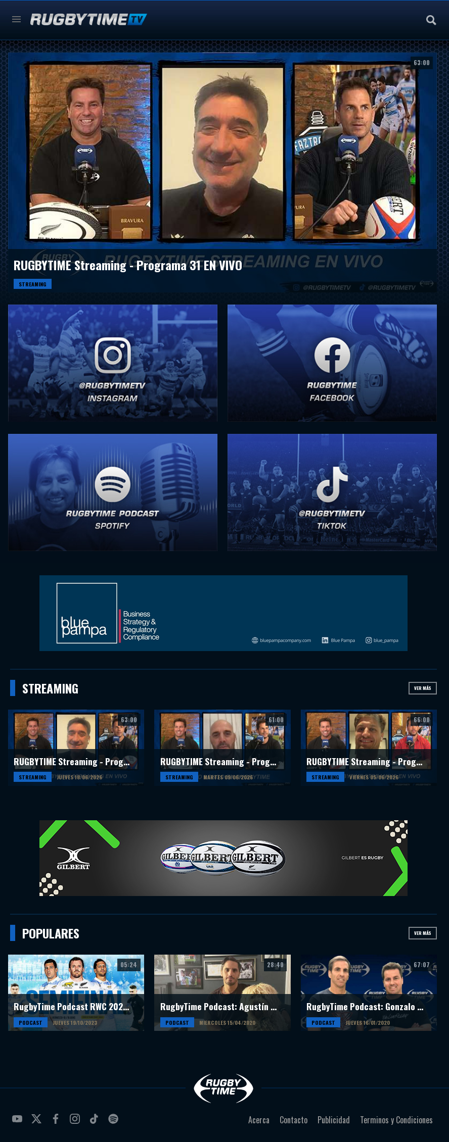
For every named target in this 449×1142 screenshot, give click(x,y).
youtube (18, 1123)
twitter (37, 1123)
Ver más (422, 687)
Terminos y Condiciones (396, 1120)
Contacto (293, 1120)
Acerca (259, 1120)
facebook (57, 1123)
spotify (114, 1123)
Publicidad (334, 1120)
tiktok (95, 1123)
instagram (76, 1123)
